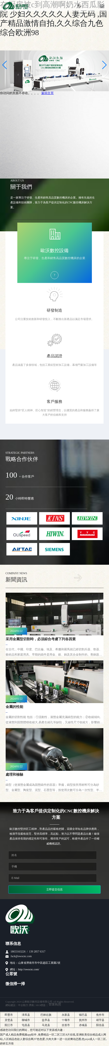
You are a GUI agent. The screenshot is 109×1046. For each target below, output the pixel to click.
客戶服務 (54, 401)
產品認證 (54, 356)
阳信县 (100, 1025)
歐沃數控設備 (54, 250)
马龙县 (46, 1025)
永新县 (66, 1014)
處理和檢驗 (14, 774)
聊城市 (26, 1020)
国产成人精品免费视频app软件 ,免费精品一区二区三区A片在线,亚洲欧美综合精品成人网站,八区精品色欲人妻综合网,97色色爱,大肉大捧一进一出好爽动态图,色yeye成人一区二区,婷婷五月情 (53, 1039)
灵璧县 (9, 1020)
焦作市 (100, 1014)
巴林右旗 (45, 1014)
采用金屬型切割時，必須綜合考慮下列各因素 (41, 639)
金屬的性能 (14, 707)
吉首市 (66, 1025)
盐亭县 (46, 1020)
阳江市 (9, 1025)
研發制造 (54, 310)
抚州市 (83, 1020)
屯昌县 (26, 1025)
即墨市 (9, 1014)
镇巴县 (83, 1014)
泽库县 (26, 1014)
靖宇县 (100, 1020)
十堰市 (66, 1020)
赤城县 (83, 1025)
